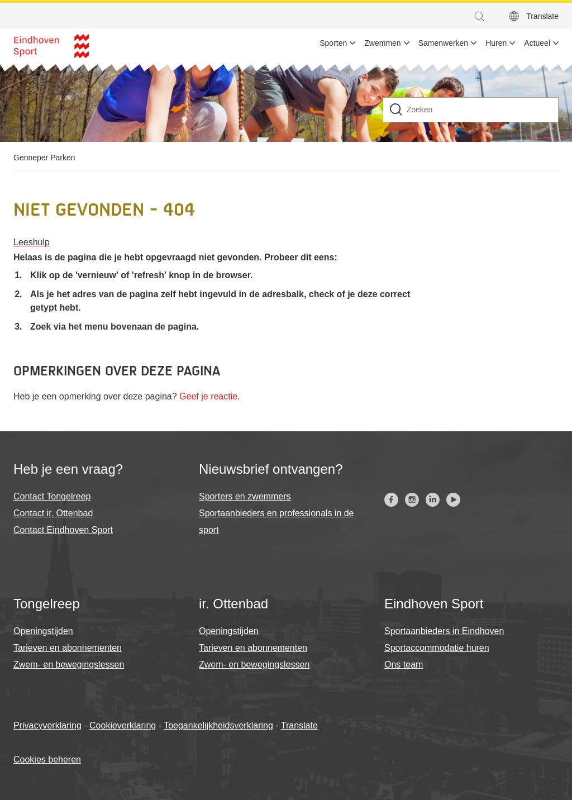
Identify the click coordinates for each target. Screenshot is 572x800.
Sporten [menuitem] (333, 43)
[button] (482, 16)
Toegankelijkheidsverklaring (218, 725)
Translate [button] (542, 16)
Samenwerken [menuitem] (443, 43)
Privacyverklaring (47, 725)
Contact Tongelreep (51, 496)
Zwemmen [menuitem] (382, 43)
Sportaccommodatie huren (436, 648)
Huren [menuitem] (496, 43)
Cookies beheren (47, 759)
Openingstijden (43, 631)
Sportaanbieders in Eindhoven (444, 631)
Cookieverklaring (122, 725)
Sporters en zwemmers (245, 496)
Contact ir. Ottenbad (53, 513)
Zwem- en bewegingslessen (68, 664)
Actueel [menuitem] (537, 43)
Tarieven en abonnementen (67, 648)
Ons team (403, 664)
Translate (299, 725)
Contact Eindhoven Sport (63, 530)
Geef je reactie (208, 396)
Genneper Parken (44, 157)
